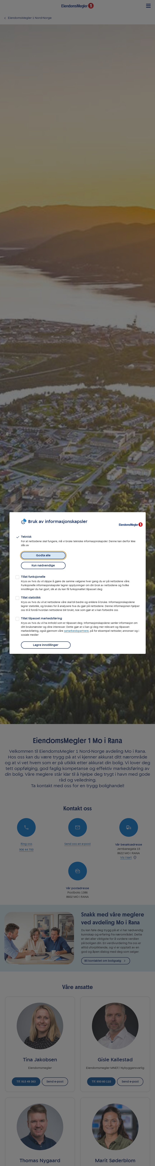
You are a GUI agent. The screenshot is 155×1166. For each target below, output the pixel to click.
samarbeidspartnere (76, 625)
